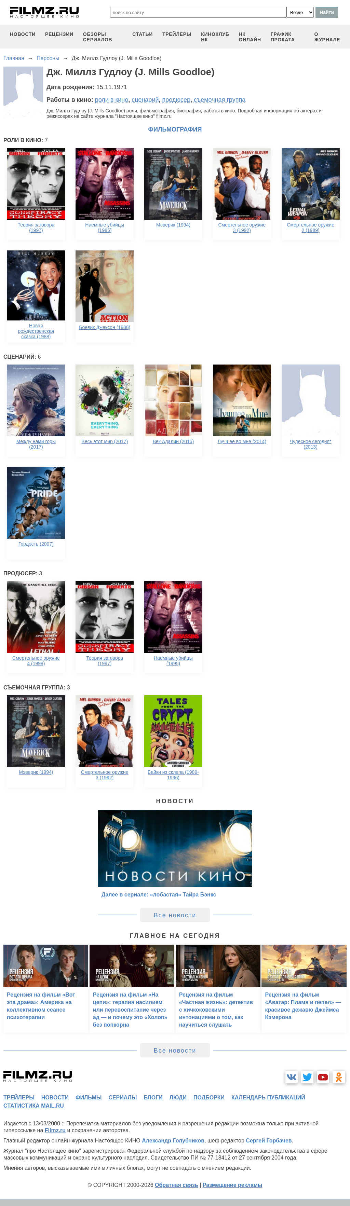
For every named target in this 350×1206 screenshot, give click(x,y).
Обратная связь (176, 1185)
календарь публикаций (268, 1097)
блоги (153, 1097)
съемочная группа (219, 99)
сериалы (122, 1097)
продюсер (176, 99)
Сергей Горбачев (269, 1140)
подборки (209, 1097)
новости (23, 34)
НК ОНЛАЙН (250, 36)
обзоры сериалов (97, 36)
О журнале (327, 36)
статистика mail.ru (33, 1106)
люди (178, 1097)
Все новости (175, 915)
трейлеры (176, 34)
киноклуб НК (215, 36)
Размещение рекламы (232, 1185)
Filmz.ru (55, 1130)
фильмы (89, 1097)
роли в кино (112, 99)
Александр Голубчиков (173, 1140)
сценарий (145, 99)
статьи (142, 34)
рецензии (59, 34)
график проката (283, 36)
